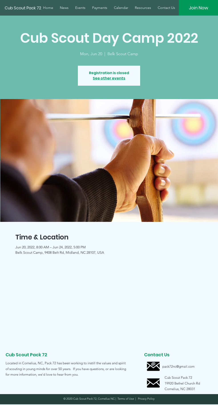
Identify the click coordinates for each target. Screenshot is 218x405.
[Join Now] (198, 8)
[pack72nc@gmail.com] (178, 366)
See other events (109, 78)
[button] (178, 383)
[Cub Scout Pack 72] (23, 8)
